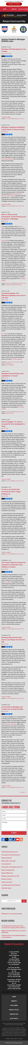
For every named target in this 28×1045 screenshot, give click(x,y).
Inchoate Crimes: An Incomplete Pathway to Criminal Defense (13, 936)
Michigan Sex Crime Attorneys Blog (11, 913)
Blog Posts (14, 1018)
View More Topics (6, 888)
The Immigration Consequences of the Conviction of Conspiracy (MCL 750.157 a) (13, 926)
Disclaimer (14, 1005)
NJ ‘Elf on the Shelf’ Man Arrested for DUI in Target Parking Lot (11, 492)
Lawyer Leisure (6, 882)
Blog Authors (23, 9)
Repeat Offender (7, 873)
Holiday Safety (6, 858)
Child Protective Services (9, 852)
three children (7, 582)
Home (4, 9)
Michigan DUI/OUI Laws (19, 118)
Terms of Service (16, 1024)
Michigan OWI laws (9, 413)
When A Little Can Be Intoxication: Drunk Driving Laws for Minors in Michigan (13, 217)
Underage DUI (8, 284)
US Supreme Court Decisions (10, 855)
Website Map (14, 1014)
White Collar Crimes (8, 861)
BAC (13, 365)
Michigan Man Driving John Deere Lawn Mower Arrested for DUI (13, 640)
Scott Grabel (4, 240)
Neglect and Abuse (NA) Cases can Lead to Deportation (13, 931)
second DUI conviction (11, 724)
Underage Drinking (18, 284)
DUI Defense (9, 118)
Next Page (22, 792)
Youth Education (9, 283)
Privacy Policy (14, 1009)
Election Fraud (6, 879)
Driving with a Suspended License (12, 867)
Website (14, 9)
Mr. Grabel (4, 333)
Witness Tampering (7, 870)
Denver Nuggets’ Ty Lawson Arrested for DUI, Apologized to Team (13, 424)
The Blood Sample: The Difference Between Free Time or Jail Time (13, 295)
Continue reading (6, 117)
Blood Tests (7, 365)
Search (24, 901)
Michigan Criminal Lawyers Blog (14, 16)
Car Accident (6, 864)
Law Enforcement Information (10, 885)
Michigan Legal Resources (10, 876)
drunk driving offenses (7, 159)
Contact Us (6, 800)
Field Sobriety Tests (16, 362)
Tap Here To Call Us (14, 4)
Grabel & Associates (18, 1038)
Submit (14, 833)
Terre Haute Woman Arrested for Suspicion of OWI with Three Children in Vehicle (13, 565)
